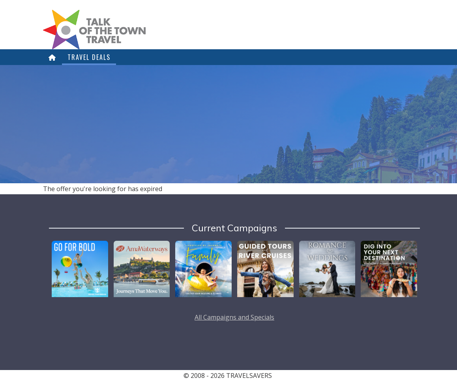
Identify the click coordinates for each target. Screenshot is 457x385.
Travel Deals (89, 57)
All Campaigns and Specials (234, 317)
